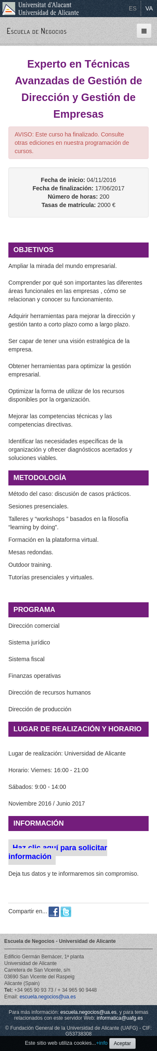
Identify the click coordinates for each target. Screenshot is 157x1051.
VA (149, 8)
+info (102, 1043)
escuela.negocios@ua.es (48, 997)
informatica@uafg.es (120, 1018)
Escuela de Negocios (37, 30)
